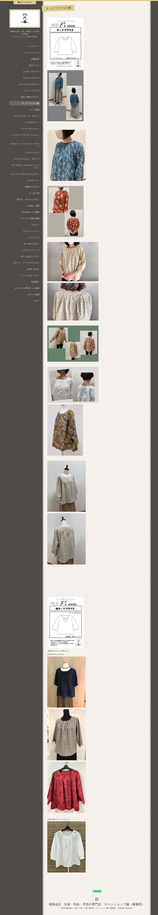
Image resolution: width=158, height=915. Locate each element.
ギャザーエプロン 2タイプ (26, 159)
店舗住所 (35, 59)
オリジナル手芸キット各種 (27, 288)
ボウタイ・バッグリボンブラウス (25, 145)
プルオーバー (33, 180)
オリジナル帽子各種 (30, 218)
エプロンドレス (32, 152)
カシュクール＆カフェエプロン (25, 174)
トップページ (33, 46)
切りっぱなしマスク (30, 256)
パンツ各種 (34, 110)
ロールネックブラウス (29, 84)
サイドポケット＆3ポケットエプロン (25, 166)
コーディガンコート (30, 129)
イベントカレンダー (30, 275)
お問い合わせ (33, 269)
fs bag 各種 (33, 206)
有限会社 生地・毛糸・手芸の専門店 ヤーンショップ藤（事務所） (97, 904)
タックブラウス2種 (30, 103)
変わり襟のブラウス (30, 97)
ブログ (36, 301)
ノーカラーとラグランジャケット (25, 136)
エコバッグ (34, 237)
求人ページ (34, 65)
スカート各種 (33, 294)
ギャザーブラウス (31, 78)
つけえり (35, 225)
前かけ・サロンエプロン (28, 199)
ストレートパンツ (31, 231)
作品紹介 (35, 282)
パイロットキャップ (30, 250)
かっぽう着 (34, 193)
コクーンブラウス (31, 91)
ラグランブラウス (31, 72)
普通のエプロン (32, 187)
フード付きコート (31, 122)
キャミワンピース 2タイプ (26, 116)
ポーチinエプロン (31, 244)
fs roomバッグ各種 (30, 212)
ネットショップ (32, 53)
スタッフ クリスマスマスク (26, 263)
